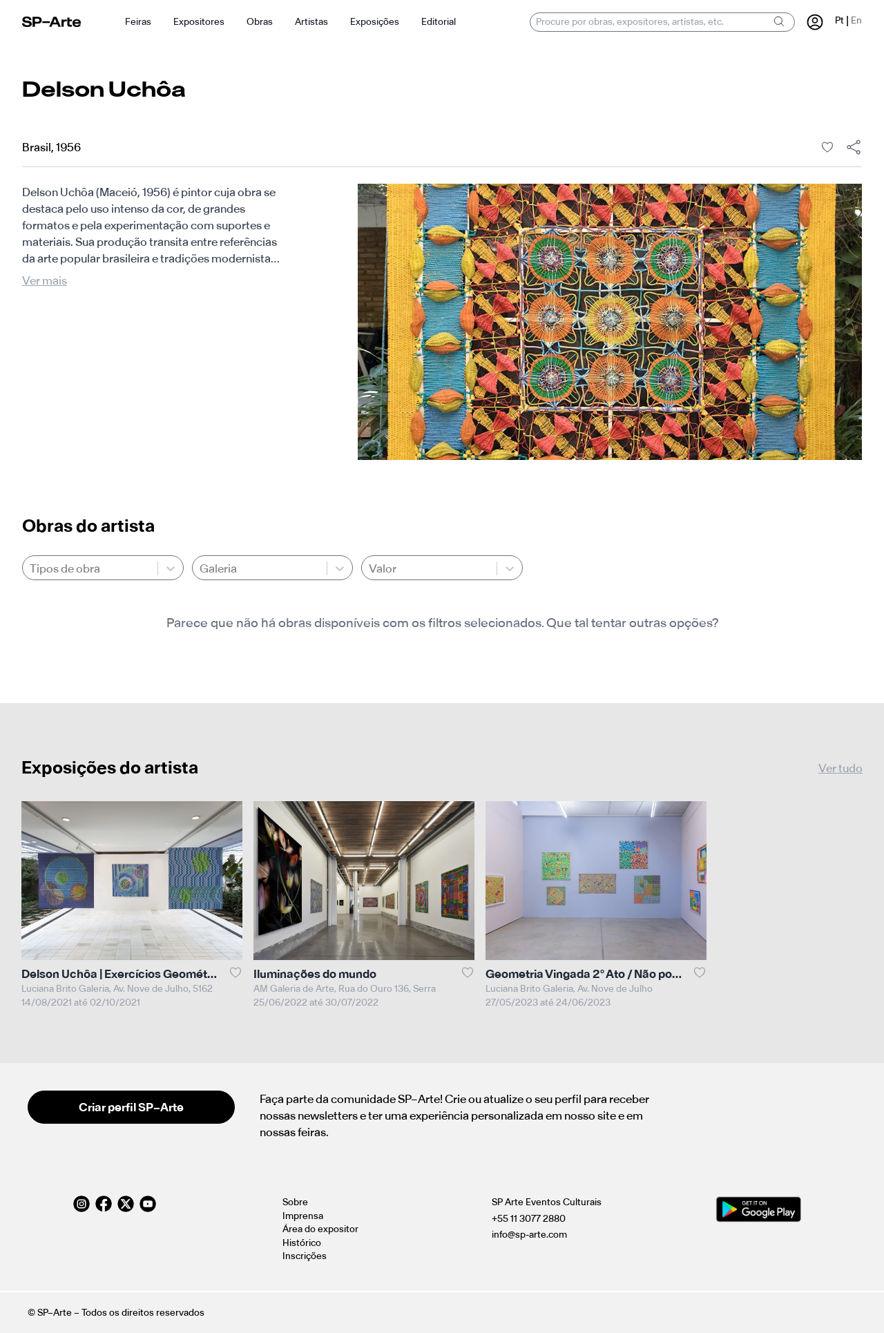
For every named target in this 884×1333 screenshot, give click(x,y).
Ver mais (44, 280)
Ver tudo (840, 768)
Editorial (438, 22)
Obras (260, 22)
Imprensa (302, 1216)
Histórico (301, 1243)
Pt (839, 20)
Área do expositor (320, 1229)
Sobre (295, 1202)
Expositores (198, 22)
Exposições (374, 22)
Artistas (311, 22)
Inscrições (304, 1256)
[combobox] (31, 568)
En (856, 20)
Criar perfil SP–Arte (131, 1107)
